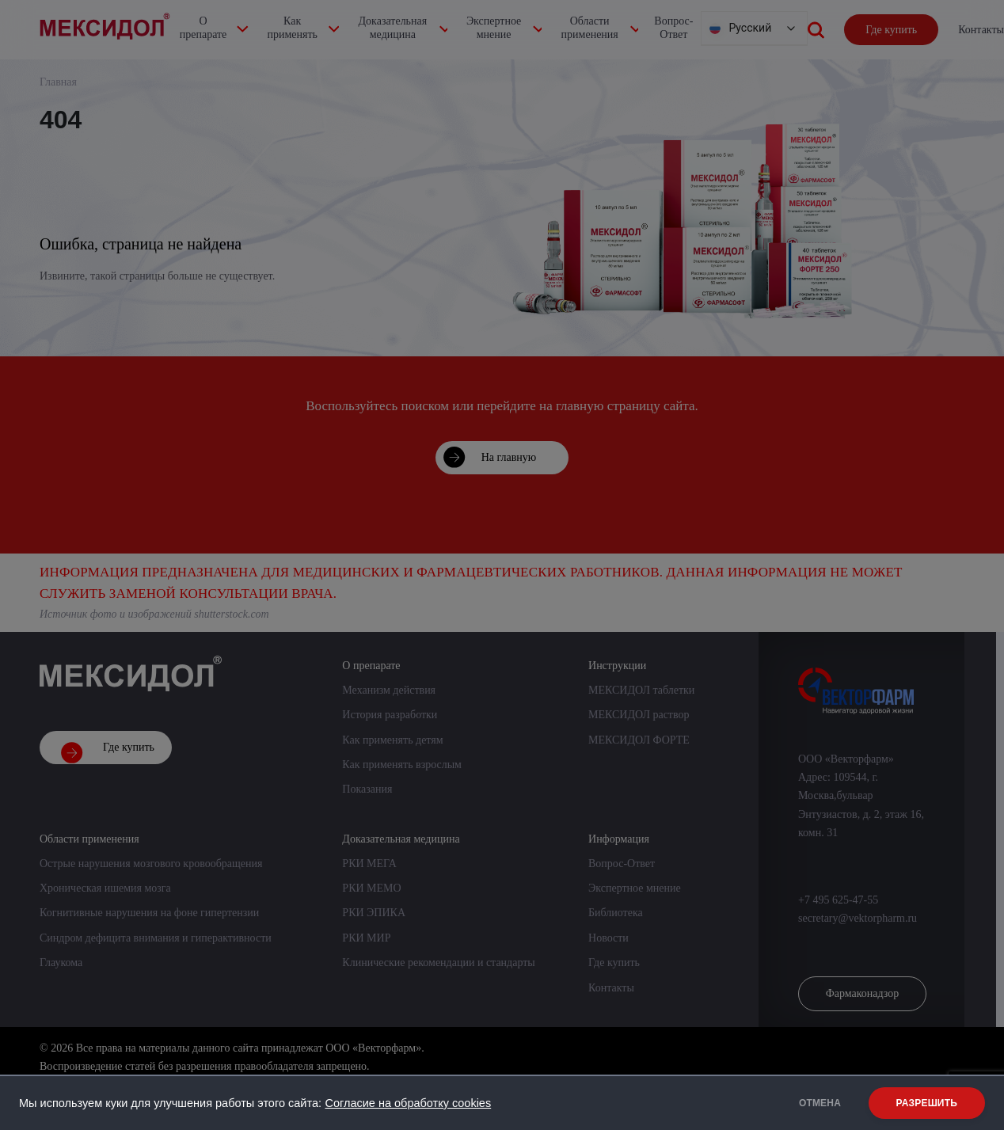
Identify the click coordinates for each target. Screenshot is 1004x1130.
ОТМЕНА (817, 1103)
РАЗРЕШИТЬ (926, 1103)
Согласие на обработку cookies (408, 1103)
